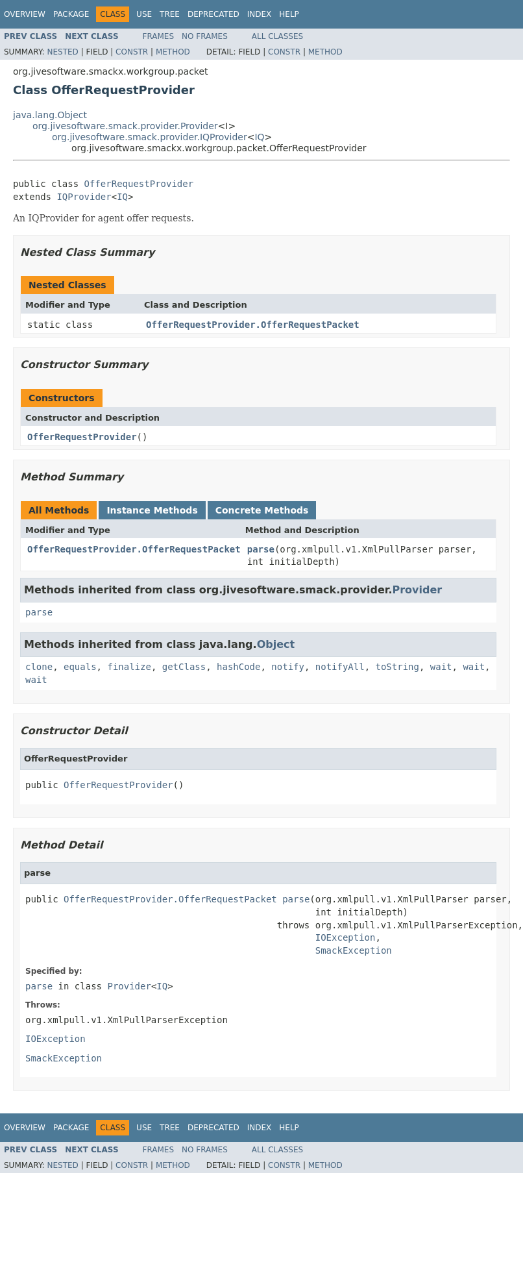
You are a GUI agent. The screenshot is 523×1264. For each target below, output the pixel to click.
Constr (132, 51)
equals (80, 667)
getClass (184, 667)
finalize (129, 667)
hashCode (238, 667)
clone (39, 667)
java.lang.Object (50, 115)
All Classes (277, 36)
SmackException (353, 950)
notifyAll (340, 667)
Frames (159, 36)
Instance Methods (151, 510)
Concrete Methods (262, 510)
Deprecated (213, 14)
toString (397, 667)
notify (287, 667)
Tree (170, 14)
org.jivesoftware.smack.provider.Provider (125, 126)
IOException (345, 937)
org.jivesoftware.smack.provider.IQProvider (149, 137)
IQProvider (83, 197)
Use (144, 14)
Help (289, 14)
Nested (62, 51)
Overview (24, 14)
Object (276, 644)
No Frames (205, 36)
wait (441, 667)
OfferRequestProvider (139, 184)
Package (71, 14)
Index (259, 14)
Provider (417, 590)
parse (260, 549)
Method (173, 51)
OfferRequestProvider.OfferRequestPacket (252, 324)
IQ (259, 137)
